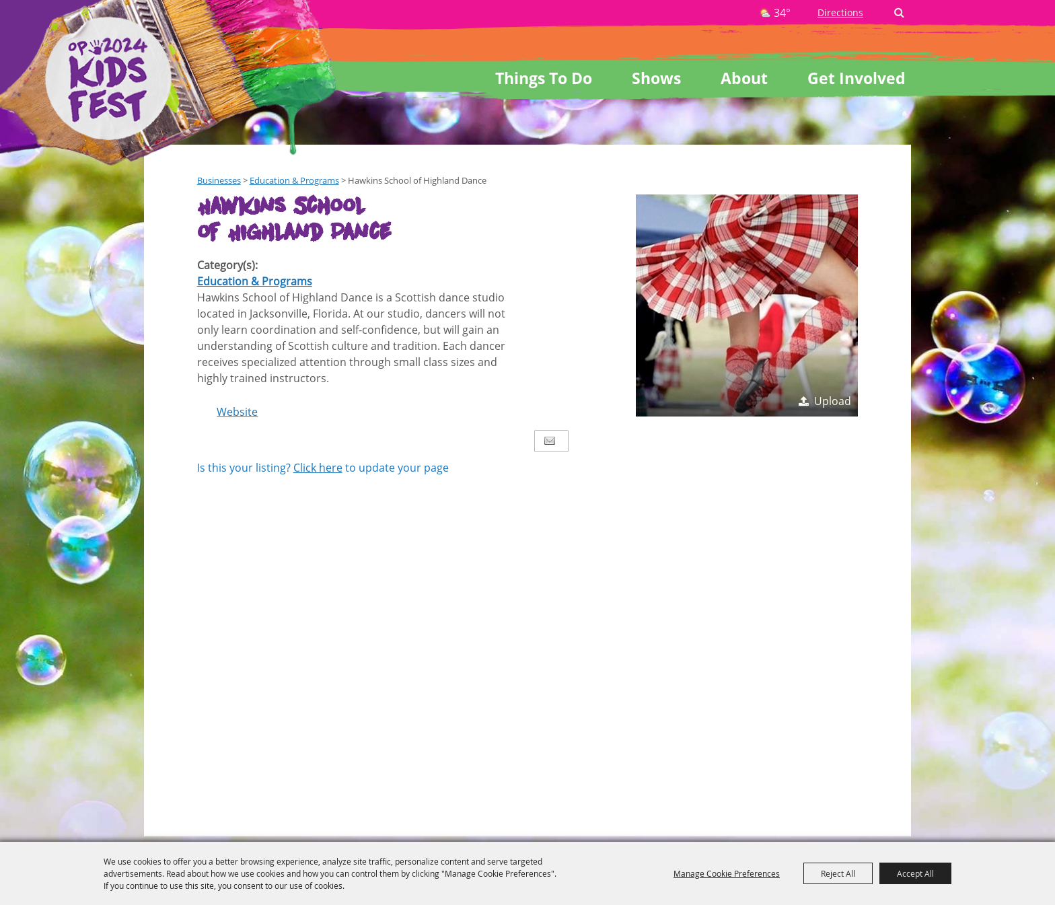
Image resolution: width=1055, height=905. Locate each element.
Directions (840, 12)
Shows (656, 78)
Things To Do (543, 78)
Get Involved (856, 78)
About (744, 78)
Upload (832, 401)
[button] (747, 305)
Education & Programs (254, 281)
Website (237, 411)
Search (899, 13)
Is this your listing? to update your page (323, 467)
